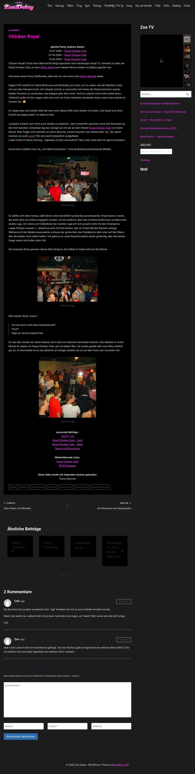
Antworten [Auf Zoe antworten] (124, 640)
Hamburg (176, 6)
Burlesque (97, 6)
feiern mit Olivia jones (67, 448)
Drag (79, 6)
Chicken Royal (38, 487)
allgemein (14, 30)
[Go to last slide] (13, 551)
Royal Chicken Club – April (67, 440)
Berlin (166, 6)
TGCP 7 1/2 (67, 436)
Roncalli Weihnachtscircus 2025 (158, 128)
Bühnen (70, 6)
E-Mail (53, 726)
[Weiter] (122, 551)
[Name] (24, 726)
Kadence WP (122, 764)
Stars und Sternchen (143, 6)
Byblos (24, 487)
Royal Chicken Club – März (67, 444)
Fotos (49, 6)
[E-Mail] (68, 726)
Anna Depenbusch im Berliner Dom (160, 103)
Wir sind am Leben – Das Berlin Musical (162, 111)
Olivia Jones (47, 67)
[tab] (61, 568)
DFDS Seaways (67, 465)
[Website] (111, 726)
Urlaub (187, 6)
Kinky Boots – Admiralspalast (157, 136)
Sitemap (145, 159)
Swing (129, 6)
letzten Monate (87, 76)
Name (9, 726)
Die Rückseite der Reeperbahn (100, 505)
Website (97, 726)
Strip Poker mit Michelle (34, 505)
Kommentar (12, 685)
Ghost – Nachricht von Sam (156, 119)
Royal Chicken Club (75, 50)
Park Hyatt (81, 487)
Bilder (13, 487)
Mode (158, 6)
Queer (87, 6)
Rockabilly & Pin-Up (114, 6)
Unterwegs (59, 6)
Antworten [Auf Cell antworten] (124, 601)
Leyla (31, 135)
